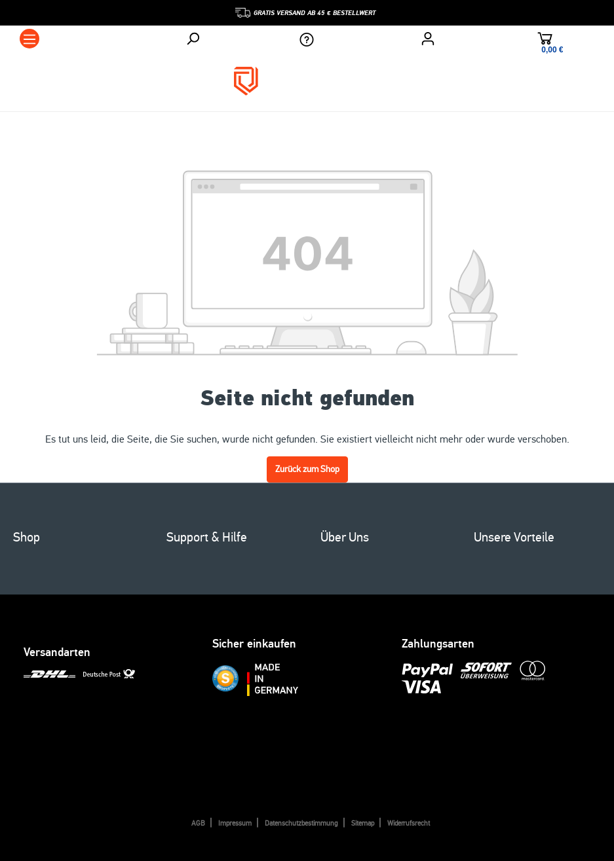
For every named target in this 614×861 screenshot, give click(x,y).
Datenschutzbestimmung (301, 823)
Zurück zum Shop (307, 469)
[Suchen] (192, 39)
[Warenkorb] (545, 40)
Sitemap (362, 823)
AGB (198, 823)
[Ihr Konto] (428, 39)
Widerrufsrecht (408, 823)
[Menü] (29, 38)
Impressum (235, 823)
